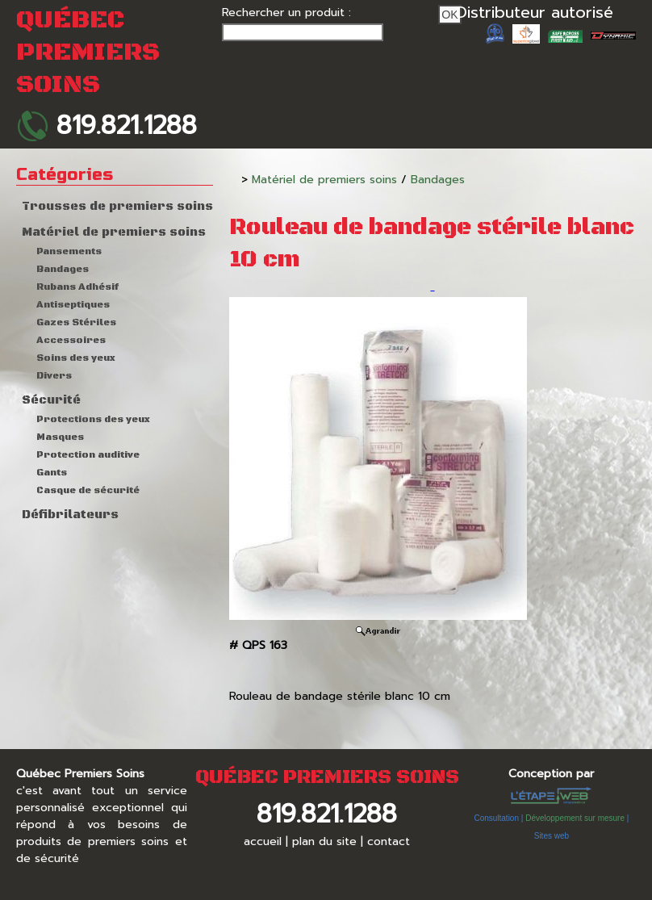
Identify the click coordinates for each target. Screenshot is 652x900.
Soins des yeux (75, 358)
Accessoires (71, 340)
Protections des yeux (93, 419)
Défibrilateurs (70, 515)
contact (388, 841)
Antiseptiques (73, 305)
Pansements (69, 251)
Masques (60, 437)
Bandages (62, 269)
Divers (54, 376)
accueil (263, 841)
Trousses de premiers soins (117, 206)
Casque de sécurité (88, 490)
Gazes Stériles (76, 322)
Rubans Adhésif (77, 287)
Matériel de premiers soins (114, 232)
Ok (449, 14)
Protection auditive (88, 455)
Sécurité (51, 400)
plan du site (324, 841)
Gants (51, 473)
